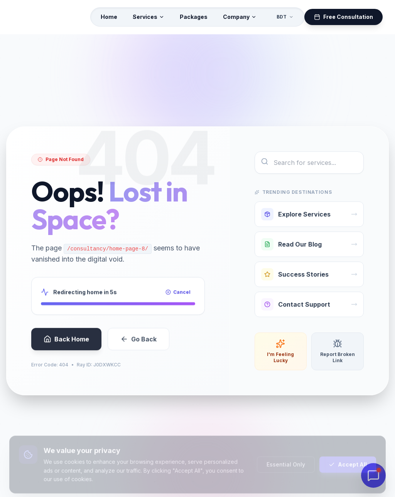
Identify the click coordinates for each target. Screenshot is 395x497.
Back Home (66, 346)
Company (240, 16)
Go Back (138, 346)
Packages (194, 16)
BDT (285, 17)
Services (148, 16)
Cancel (178, 297)
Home (109, 16)
